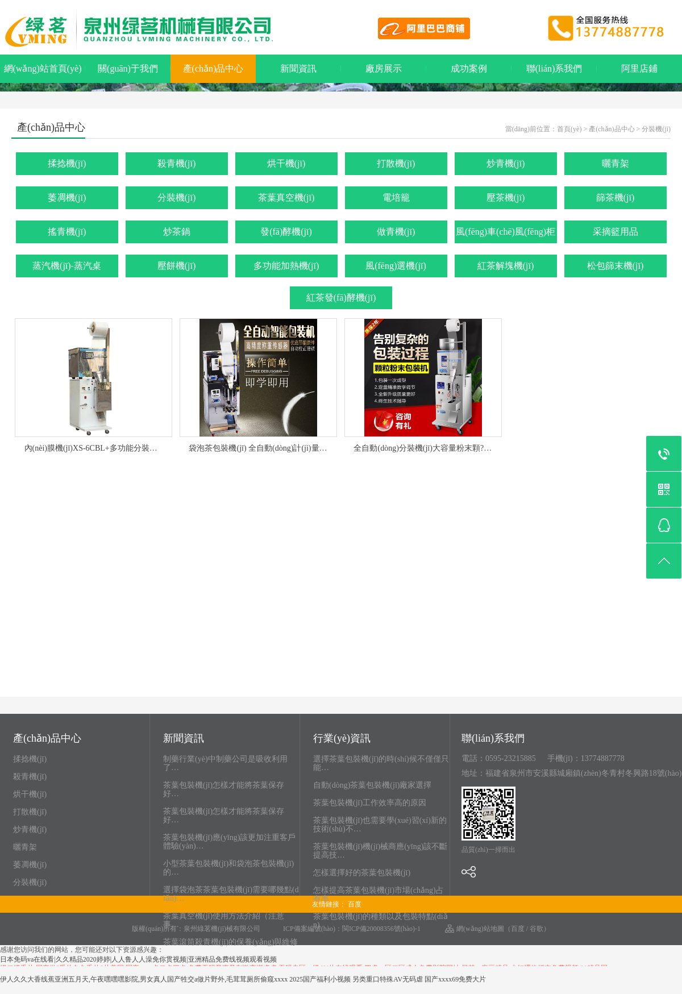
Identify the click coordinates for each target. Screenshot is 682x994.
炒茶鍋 (176, 231)
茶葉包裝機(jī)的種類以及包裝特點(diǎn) (380, 920)
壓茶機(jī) (505, 197)
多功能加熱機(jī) (286, 266)
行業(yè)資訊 (342, 739)
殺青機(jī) (176, 163)
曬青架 (615, 163)
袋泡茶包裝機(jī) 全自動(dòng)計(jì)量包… (262, 448)
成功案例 (469, 68)
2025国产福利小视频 (320, 979)
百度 (354, 904)
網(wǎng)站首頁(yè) (43, 68)
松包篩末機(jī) (615, 266)
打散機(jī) (396, 163)
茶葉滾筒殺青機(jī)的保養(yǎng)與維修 (230, 942)
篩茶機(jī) (615, 197)
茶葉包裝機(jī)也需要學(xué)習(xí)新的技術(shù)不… (380, 824)
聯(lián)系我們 (554, 68)
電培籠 (396, 197)
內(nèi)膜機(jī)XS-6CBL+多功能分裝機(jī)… (99, 448)
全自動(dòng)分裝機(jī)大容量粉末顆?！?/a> (429, 448)
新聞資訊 (298, 68)
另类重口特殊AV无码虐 (387, 979)
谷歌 (536, 929)
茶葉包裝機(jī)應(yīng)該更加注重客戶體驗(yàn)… (229, 841)
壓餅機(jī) (176, 266)
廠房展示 (383, 68)
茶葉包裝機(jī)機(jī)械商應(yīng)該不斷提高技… (380, 850)
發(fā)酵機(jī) (286, 231)
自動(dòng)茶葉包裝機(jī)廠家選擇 (372, 785)
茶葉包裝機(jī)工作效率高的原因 (369, 802)
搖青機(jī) (67, 231)
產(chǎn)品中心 (213, 68)
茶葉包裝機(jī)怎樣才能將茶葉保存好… (223, 789)
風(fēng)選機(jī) (395, 266)
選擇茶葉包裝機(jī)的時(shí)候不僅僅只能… (381, 763)
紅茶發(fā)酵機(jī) (341, 297)
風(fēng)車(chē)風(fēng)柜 (505, 231)
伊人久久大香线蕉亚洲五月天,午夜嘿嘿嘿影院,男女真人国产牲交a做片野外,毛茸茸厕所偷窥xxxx (144, 979)
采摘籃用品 (615, 231)
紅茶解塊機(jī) (505, 266)
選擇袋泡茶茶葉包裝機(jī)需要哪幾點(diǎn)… (231, 893)
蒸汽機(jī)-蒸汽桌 (66, 266)
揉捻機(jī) (67, 163)
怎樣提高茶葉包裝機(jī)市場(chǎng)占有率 (378, 894)
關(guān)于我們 (128, 68)
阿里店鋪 (639, 68)
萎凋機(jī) (67, 197)
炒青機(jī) (505, 163)
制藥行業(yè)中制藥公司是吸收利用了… (225, 763)
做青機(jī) (396, 231)
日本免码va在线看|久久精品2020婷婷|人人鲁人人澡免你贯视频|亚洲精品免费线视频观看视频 (138, 959)
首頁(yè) (569, 129)
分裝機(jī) (656, 129)
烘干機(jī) (286, 163)
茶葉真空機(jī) (286, 197)
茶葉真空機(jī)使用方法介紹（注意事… (223, 920)
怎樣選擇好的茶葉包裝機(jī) (361, 872)
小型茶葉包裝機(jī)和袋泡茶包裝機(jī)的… (228, 867)
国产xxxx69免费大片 (455, 979)
